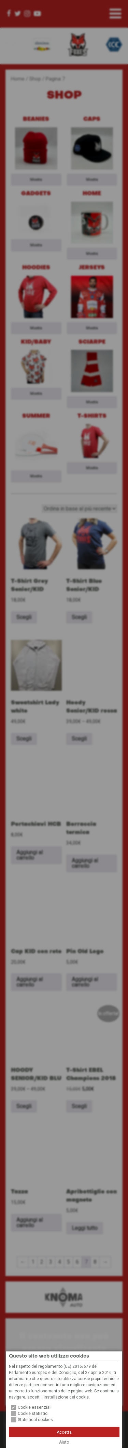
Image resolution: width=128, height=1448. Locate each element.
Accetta (64, 1432)
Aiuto (64, 1442)
